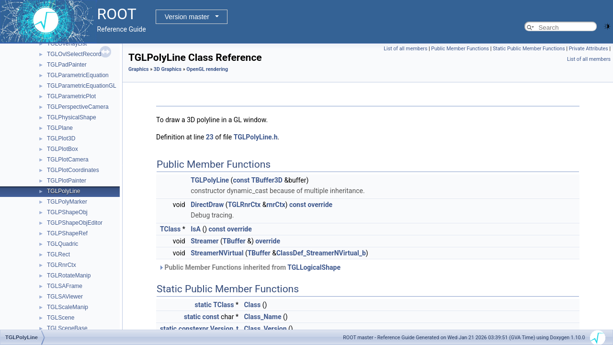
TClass (170, 229)
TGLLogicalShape (314, 267)
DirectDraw (207, 204)
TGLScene (60, 317)
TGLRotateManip (69, 275)
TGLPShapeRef (67, 233)
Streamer (204, 241)
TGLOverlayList (67, 43)
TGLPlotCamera (68, 159)
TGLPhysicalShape (71, 117)
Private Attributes (588, 49)
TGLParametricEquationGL (81, 85)
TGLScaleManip (67, 307)
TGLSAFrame (64, 286)
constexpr (194, 329)
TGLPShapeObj (67, 212)
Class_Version (265, 329)
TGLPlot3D (61, 138)
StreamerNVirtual (217, 253)
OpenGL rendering (207, 69)
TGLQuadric (62, 244)
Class (252, 305)
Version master (187, 17)
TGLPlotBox (62, 149)
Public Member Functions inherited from (250, 267)
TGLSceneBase (67, 328)
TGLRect (58, 254)
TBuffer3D (267, 180)
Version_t (224, 329)
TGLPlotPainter (66, 180)
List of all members (405, 49)
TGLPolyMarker (67, 201)
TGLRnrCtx (61, 265)
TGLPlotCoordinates (73, 170)
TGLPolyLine (63, 191)
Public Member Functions (460, 49)
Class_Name (262, 317)
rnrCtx (275, 204)
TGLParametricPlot (71, 96)
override (319, 204)
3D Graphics (168, 69)
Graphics (138, 69)
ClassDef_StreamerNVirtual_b (321, 253)
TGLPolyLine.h (256, 137)
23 (210, 137)
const (241, 180)
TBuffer (234, 241)
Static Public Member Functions (529, 49)
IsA (196, 229)
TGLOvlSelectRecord (74, 54)
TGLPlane (60, 128)
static (203, 305)
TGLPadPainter (67, 64)
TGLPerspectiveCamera (78, 107)
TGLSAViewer (65, 296)
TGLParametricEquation (78, 75)
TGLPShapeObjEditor (74, 222)
